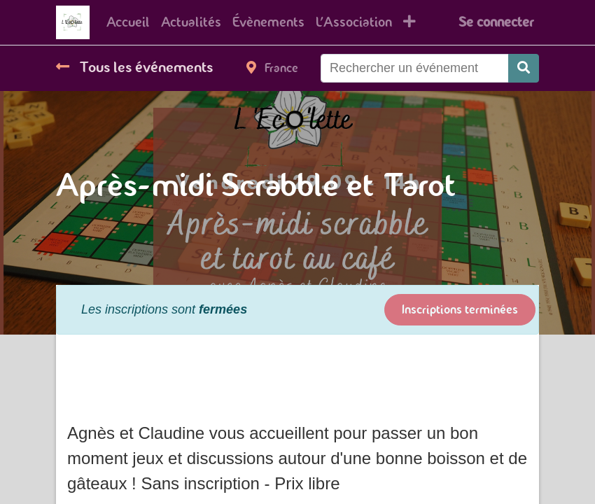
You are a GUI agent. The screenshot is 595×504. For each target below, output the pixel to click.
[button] (409, 22)
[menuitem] (128, 22)
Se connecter (495, 22)
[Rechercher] (523, 68)
